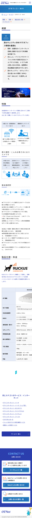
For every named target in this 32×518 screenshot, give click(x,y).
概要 (4, 19)
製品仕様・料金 (19, 19)
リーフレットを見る (16, 383)
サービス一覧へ (16, 434)
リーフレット (6, 21)
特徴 (10, 19)
